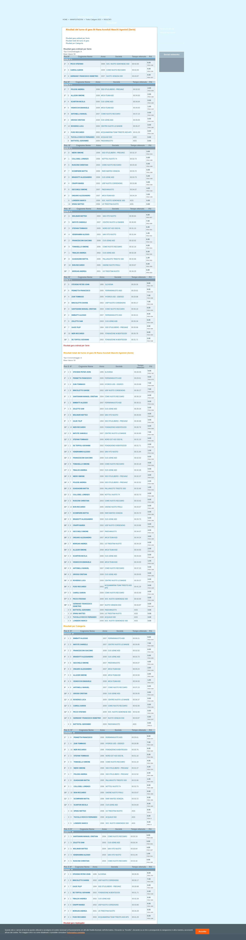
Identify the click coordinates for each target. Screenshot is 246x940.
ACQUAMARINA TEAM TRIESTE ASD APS (116, 132)
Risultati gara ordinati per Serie (78, 38)
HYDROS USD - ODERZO (114, 297)
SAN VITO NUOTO (109, 216)
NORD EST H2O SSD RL (111, 228)
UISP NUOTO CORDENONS (112, 183)
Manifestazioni (85, 17)
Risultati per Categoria (74, 43)
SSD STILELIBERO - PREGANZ (112, 89)
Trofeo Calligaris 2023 (93, 19)
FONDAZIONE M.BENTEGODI (116, 333)
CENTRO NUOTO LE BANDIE (111, 126)
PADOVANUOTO (107, 141)
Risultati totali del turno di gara (77, 41)
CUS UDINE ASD (107, 102)
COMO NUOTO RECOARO (116, 70)
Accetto (202, 931)
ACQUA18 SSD (106, 137)
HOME (65, 19)
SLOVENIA (109, 284)
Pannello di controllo (167, 29)
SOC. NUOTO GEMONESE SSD (117, 64)
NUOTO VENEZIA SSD (114, 76)
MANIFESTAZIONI (76, 19)
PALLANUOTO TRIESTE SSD (113, 259)
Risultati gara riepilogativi (74, 923)
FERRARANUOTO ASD (113, 290)
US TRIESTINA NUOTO (110, 204)
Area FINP (104, 17)
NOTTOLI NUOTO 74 (109, 159)
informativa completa (76, 932)
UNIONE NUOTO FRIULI (111, 265)
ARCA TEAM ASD (107, 95)
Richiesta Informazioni (167, 32)
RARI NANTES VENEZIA (111, 171)
